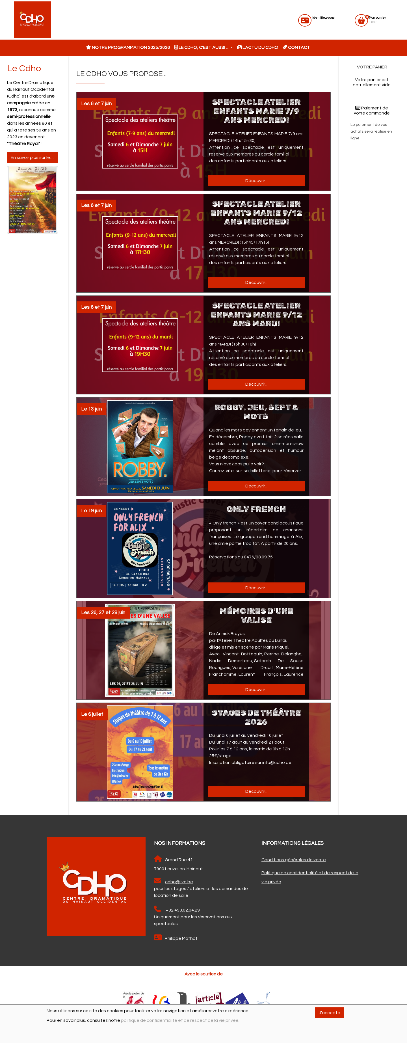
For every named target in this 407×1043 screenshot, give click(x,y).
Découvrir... (256, 180)
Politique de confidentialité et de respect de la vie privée (309, 877)
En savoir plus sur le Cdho (34, 157)
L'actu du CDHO (257, 47)
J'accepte (329, 1012)
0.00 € (377, 20)
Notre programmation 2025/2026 (128, 47)
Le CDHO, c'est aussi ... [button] (201, 47)
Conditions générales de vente (293, 860)
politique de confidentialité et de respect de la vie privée (180, 1020)
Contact (296, 47)
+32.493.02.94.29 (177, 909)
